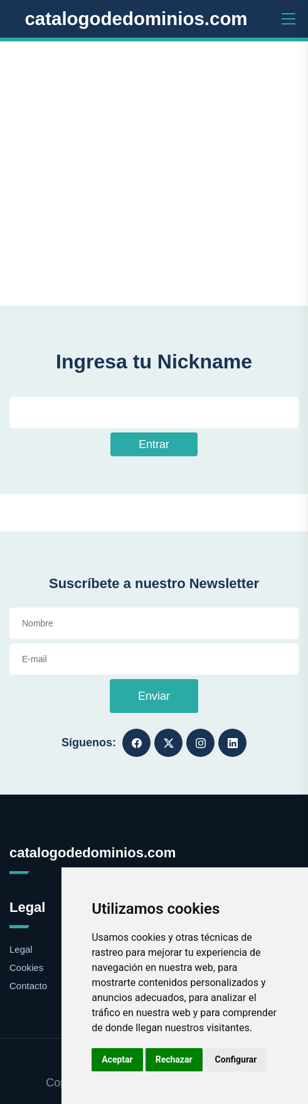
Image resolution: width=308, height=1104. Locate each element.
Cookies (26, 967)
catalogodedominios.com (135, 18)
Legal (21, 949)
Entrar (154, 444)
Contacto (28, 985)
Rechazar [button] (174, 1059)
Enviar (154, 696)
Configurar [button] (236, 1059)
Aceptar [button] (117, 1059)
